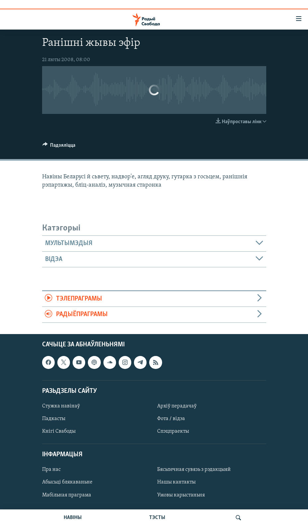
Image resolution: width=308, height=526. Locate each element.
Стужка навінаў (61, 406)
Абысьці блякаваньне (67, 482)
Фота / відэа (171, 418)
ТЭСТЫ (157, 517)
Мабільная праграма (66, 494)
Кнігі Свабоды (59, 431)
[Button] (59, 146)
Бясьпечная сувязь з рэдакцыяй (194, 469)
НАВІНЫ (73, 517)
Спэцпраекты (173, 431)
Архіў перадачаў (177, 406)
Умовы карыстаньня (181, 494)
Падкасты (53, 418)
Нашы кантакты (176, 482)
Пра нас (51, 469)
